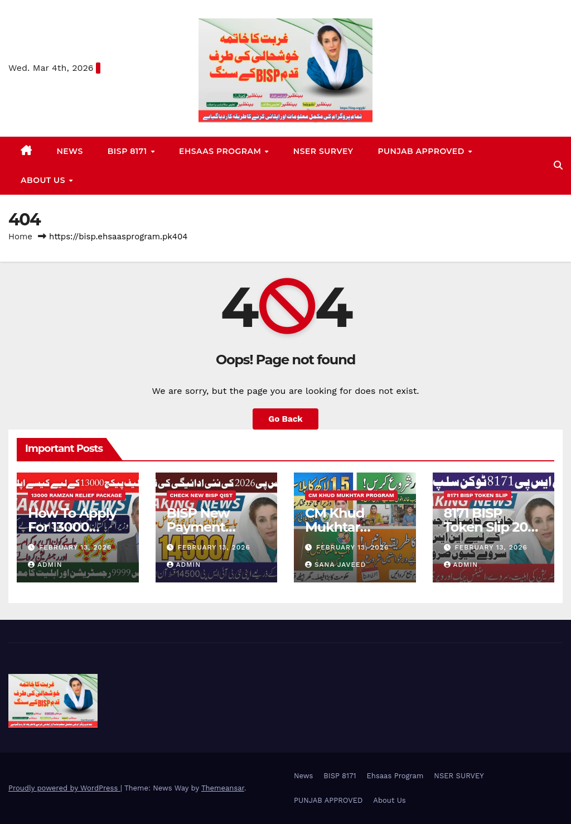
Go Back (285, 419)
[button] (558, 165)
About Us (44, 180)
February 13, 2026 (75, 547)
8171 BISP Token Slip (477, 495)
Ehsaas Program (221, 151)
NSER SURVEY (323, 151)
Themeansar (222, 788)
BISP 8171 (128, 151)
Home (20, 237)
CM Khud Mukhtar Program (351, 495)
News (70, 151)
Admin (45, 564)
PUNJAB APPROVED (422, 151)
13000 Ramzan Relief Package (76, 495)
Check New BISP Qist (201, 495)
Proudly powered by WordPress (64, 788)
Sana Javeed (335, 564)
